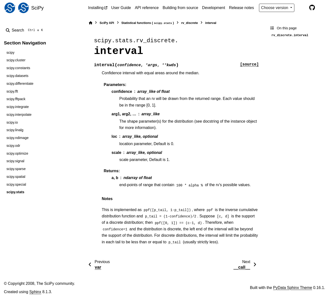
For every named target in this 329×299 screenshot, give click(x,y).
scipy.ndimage (17, 138)
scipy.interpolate (18, 115)
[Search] (25, 30)
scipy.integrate (17, 107)
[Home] (90, 22)
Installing (95, 8)
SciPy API (107, 23)
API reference (147, 8)
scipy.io (12, 122)
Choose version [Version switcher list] (275, 8)
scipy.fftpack (15, 99)
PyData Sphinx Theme (292, 288)
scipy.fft (12, 91)
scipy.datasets (17, 76)
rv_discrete (189, 23)
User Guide (121, 8)
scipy (10, 52)
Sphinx (35, 292)
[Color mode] (302, 8)
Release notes (241, 8)
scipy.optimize (17, 153)
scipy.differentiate (19, 83)
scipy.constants (18, 68)
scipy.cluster (15, 60)
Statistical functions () (147, 23)
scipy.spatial (15, 177)
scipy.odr (13, 146)
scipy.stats (15, 192)
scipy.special (16, 184)
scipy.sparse (16, 169)
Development (213, 8)
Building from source (180, 8)
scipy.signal (15, 161)
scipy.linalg (14, 130)
